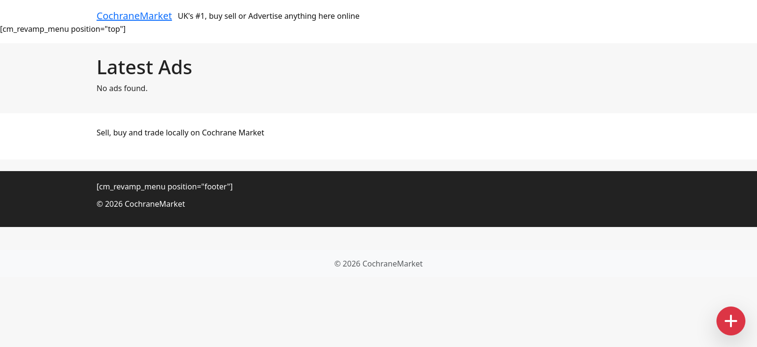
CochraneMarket (134, 15)
